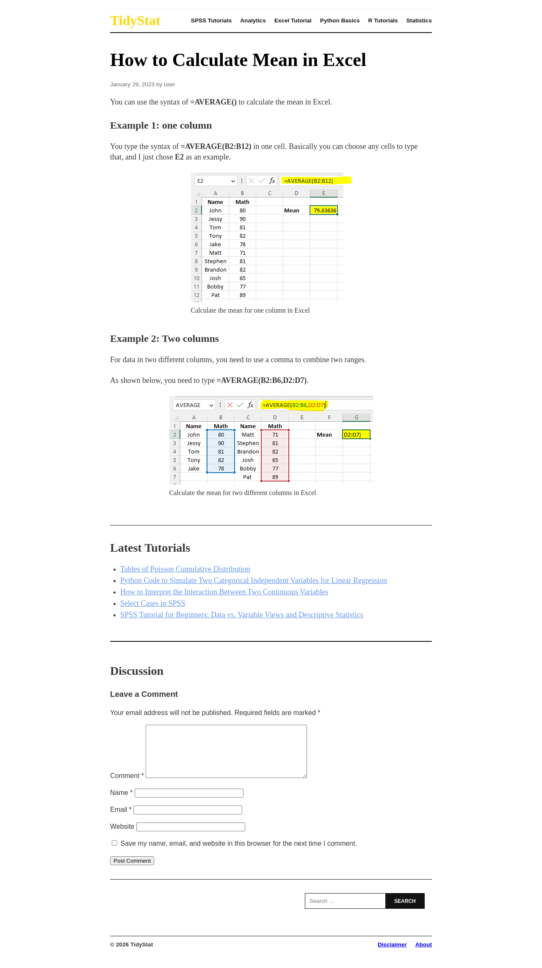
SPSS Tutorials (211, 20)
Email (121, 819)
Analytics (252, 20)
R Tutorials (383, 20)
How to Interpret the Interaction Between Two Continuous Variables (224, 592)
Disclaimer (392, 955)
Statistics (419, 20)
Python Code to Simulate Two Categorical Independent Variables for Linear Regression (253, 580)
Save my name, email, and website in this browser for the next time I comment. (238, 853)
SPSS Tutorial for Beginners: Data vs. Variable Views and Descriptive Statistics (241, 614)
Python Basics (340, 20)
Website (122, 836)
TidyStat (135, 20)
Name (121, 802)
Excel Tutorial (293, 20)
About (423, 955)
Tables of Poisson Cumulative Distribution (185, 569)
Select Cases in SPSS (152, 603)
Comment (127, 785)
